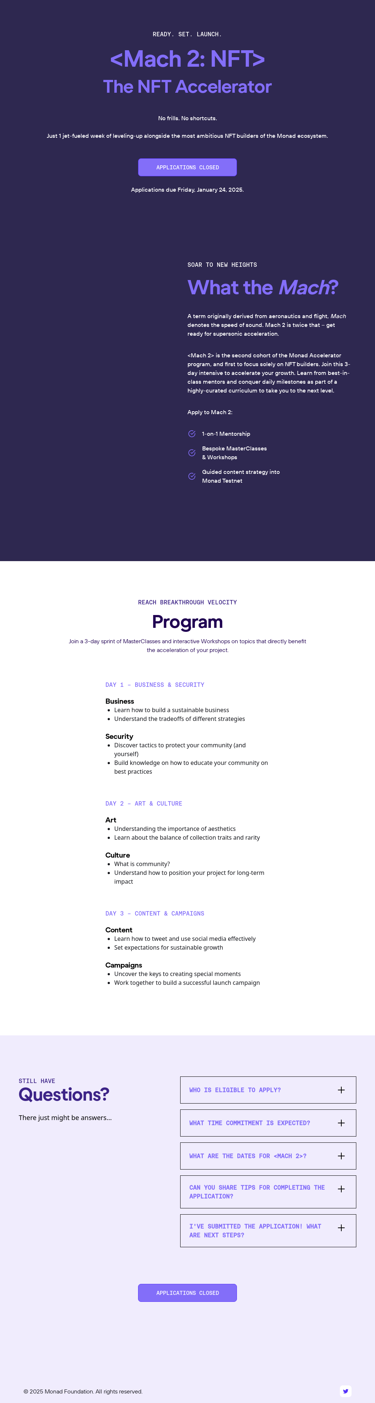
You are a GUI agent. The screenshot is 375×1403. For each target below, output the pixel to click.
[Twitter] (346, 1391)
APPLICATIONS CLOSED (187, 167)
